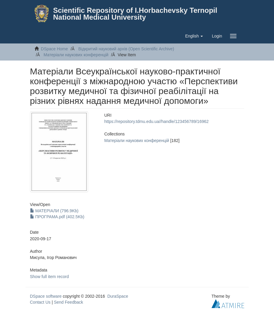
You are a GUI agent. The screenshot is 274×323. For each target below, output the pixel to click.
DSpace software (46, 296)
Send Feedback (68, 302)
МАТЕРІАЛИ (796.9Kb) (54, 210)
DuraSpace (117, 296)
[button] (194, 36)
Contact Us (40, 302)
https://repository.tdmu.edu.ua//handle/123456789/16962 (156, 121)
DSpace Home (54, 48)
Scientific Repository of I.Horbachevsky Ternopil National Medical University (135, 13)
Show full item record (49, 276)
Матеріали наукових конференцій (76, 54)
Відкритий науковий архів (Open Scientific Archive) (126, 48)
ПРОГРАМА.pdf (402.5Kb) (57, 216)
